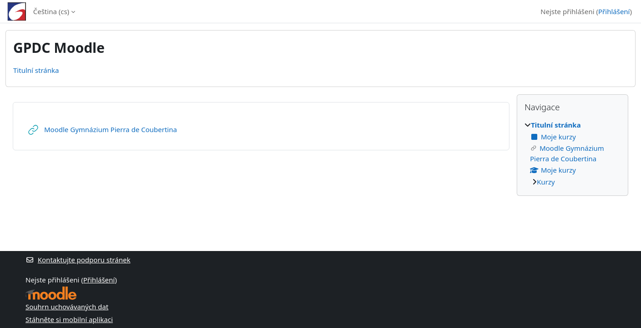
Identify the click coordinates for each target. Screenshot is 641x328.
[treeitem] (572, 153)
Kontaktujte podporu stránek (77, 259)
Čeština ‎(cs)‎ (51, 11)
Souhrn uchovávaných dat (66, 306)
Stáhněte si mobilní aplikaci (69, 319)
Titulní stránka (36, 70)
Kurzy (546, 181)
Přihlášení (614, 11)
